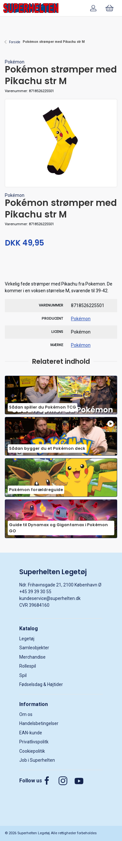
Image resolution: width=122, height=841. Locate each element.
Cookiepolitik (32, 751)
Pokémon (14, 61)
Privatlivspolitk (33, 741)
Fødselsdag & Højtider (41, 684)
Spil (23, 675)
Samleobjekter (34, 647)
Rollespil (27, 666)
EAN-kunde (30, 732)
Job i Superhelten (37, 760)
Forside (14, 42)
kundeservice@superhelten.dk (50, 598)
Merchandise (32, 657)
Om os (25, 714)
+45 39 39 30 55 (35, 591)
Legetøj (26, 638)
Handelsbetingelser (38, 723)
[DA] (31, 8)
